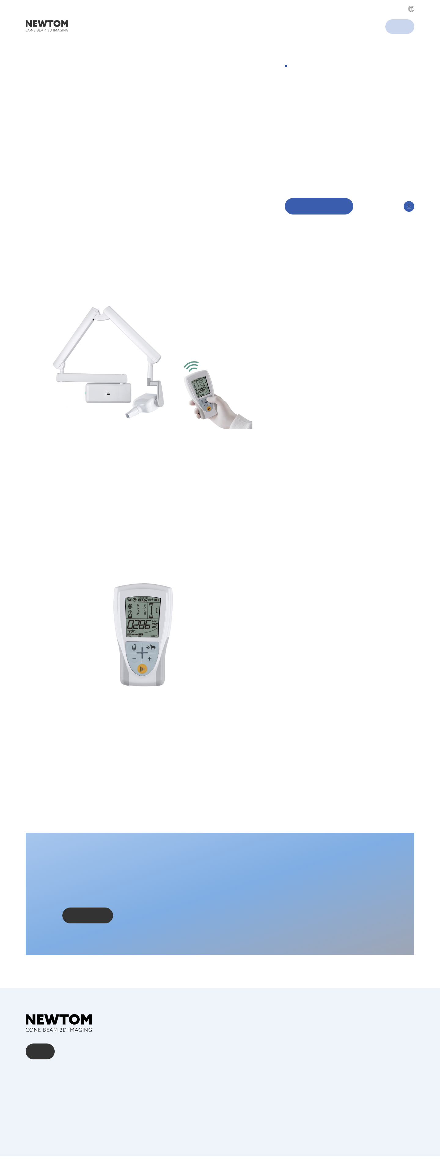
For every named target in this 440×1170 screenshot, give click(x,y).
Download (296, 182)
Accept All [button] (298, 49)
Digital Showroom (305, 191)
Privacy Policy (244, 20)
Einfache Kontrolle (305, 173)
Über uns (36, 1086)
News (32, 1104)
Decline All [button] (329, 49)
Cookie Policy (405, 1151)
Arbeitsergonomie (305, 163)
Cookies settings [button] (268, 49)
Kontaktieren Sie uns (88, 936)
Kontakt (40, 1065)
